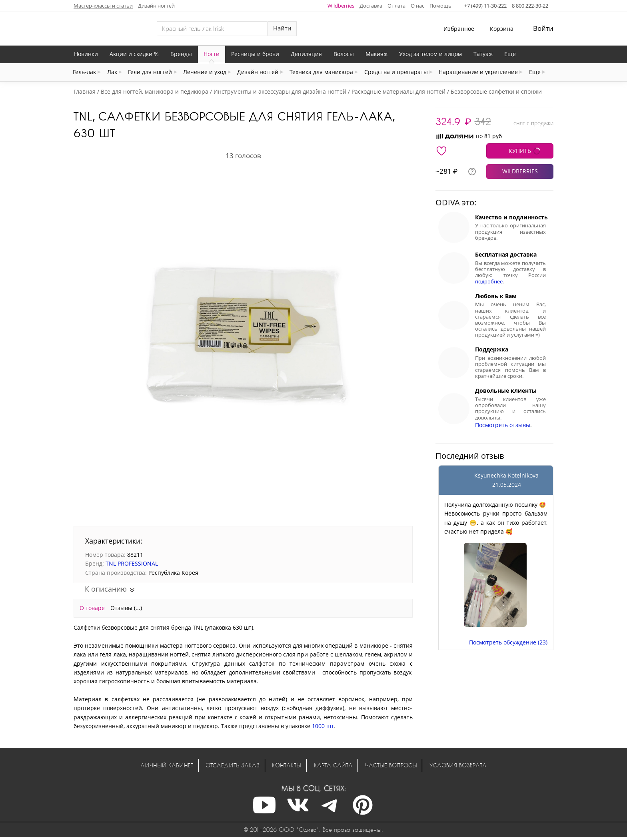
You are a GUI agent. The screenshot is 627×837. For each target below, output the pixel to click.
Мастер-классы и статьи (103, 5)
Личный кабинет (166, 765)
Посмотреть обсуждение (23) (508, 642)
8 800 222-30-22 (530, 5)
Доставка (370, 5)
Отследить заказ (233, 765)
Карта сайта (333, 765)
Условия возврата (458, 765)
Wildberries (340, 5)
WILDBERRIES (520, 171)
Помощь (440, 5)
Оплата (396, 5)
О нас (417, 5)
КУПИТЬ (520, 151)
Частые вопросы (391, 765)
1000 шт (322, 726)
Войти (543, 28)
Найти (282, 28)
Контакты (286, 765)
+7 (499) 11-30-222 (485, 5)
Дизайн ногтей (156, 5)
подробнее (489, 281)
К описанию (107, 589)
